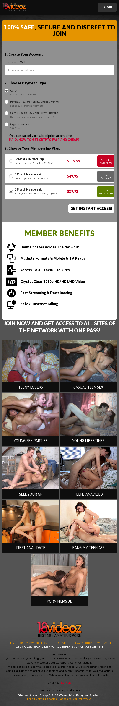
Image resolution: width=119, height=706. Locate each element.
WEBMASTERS (105, 643)
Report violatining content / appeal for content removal (59, 699)
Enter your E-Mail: (15, 62)
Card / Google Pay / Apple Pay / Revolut (34, 115)
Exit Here (66, 682)
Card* (24, 93)
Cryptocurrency (19, 126)
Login (107, 7)
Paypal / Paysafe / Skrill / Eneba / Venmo (35, 104)
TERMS (10, 643)
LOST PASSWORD (29, 643)
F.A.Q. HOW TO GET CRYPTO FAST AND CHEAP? (44, 139)
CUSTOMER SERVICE (56, 643)
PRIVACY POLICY (82, 643)
